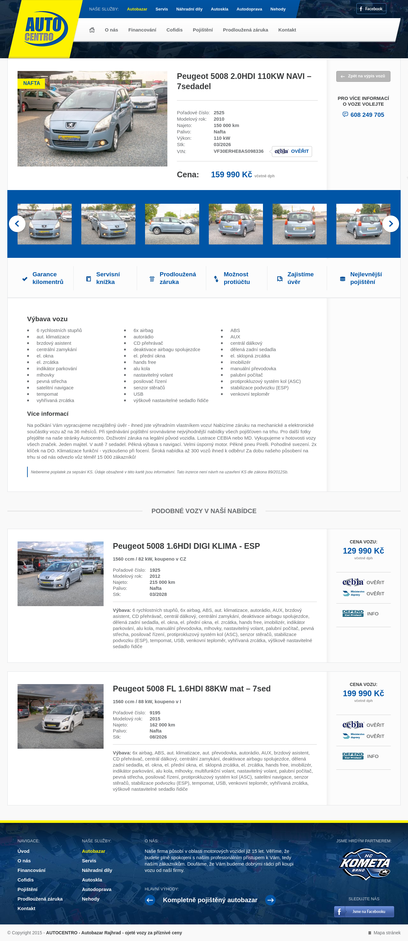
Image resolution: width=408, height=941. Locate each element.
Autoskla (219, 9)
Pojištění (203, 29)
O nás (111, 29)
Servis (162, 9)
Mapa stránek (387, 932)
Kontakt (287, 29)
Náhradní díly (189, 9)
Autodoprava (249, 9)
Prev (17, 224)
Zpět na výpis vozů (366, 76)
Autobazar (137, 9)
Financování (142, 29)
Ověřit (300, 151)
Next (391, 224)
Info (375, 613)
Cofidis (174, 29)
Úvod (92, 29)
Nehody (278, 9)
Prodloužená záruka (245, 29)
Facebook (373, 8)
